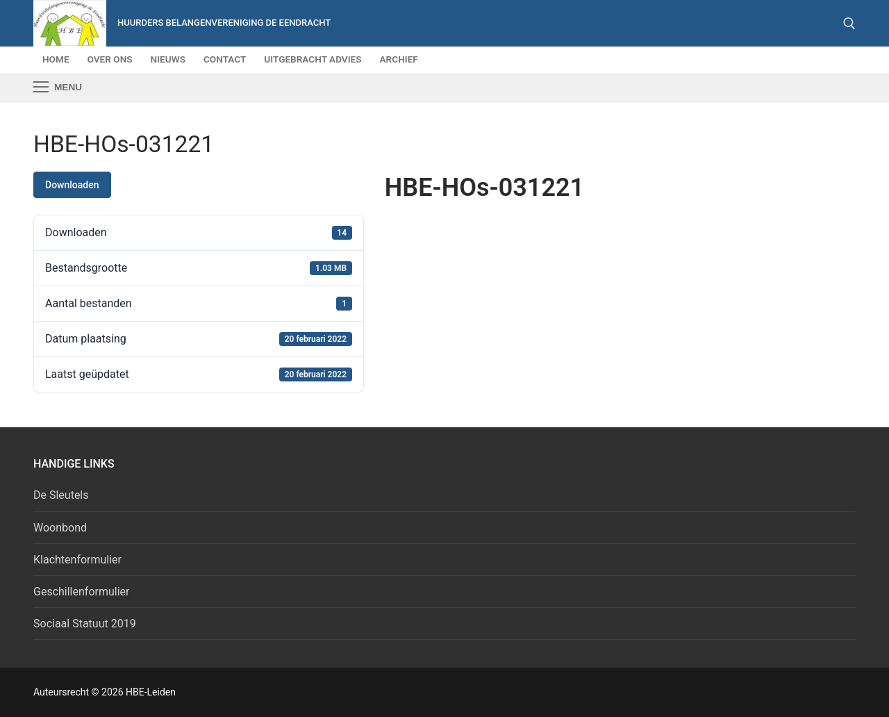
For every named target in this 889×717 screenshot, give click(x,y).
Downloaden (72, 184)
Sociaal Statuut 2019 (84, 623)
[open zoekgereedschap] (849, 23)
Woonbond (60, 527)
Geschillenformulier (81, 591)
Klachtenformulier (77, 559)
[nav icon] (57, 87)
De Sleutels (61, 495)
